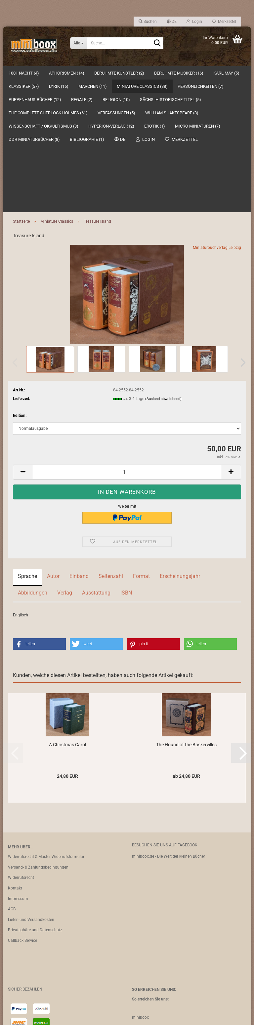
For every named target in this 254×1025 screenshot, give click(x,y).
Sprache (27, 443)
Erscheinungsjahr (180, 443)
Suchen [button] (148, 21)
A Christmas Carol (67, 612)
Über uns (236, 73)
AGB (12, 776)
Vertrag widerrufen (30, 999)
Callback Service (22, 808)
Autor (53, 443)
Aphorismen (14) (66, 73)
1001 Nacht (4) (24, 73)
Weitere (163, 73)
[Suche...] (78, 43)
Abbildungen (32, 460)
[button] (172, 22)
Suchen (208, 73)
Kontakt (15, 755)
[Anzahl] (127, 339)
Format (141, 443)
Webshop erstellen (106, 1016)
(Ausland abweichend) (163, 266)
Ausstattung (96, 460)
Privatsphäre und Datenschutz (35, 797)
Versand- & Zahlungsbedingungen (38, 734)
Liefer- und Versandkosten (31, 787)
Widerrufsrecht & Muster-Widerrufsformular (46, 724)
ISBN (126, 460)
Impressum (18, 766)
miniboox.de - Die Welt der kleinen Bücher (168, 723)
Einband (79, 443)
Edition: (19, 283)
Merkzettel (224, 21)
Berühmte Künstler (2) (119, 73)
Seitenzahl (111, 443)
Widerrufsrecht (21, 745)
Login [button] (194, 21)
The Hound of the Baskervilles (186, 612)
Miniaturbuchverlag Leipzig (217, 115)
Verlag (64, 460)
